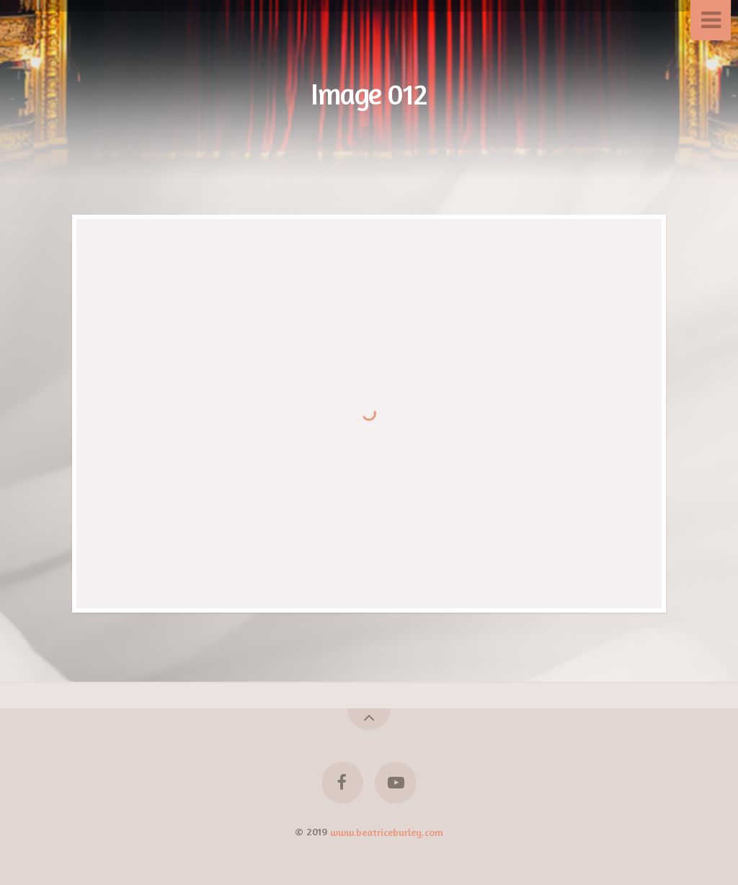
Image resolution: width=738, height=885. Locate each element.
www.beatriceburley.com (386, 831)
